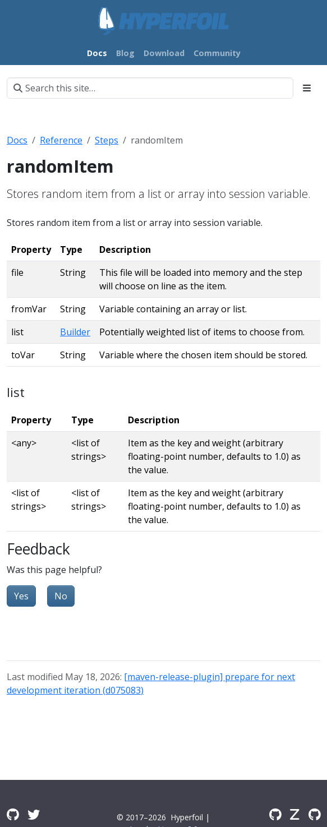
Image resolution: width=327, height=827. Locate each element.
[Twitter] (33, 814)
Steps (106, 140)
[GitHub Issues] (314, 814)
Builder (75, 332)
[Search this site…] (150, 88)
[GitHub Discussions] (13, 814)
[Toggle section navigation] (306, 88)
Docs (17, 140)
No (60, 596)
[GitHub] (275, 814)
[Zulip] (295, 814)
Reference (61, 140)
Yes (21, 596)
